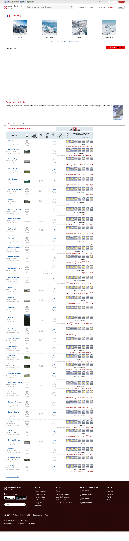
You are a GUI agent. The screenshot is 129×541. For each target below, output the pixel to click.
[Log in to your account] (121, 7)
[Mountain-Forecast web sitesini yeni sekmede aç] (15, 2)
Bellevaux (11, 355)
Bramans (11, 431)
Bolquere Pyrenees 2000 (17, 402)
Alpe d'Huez (12, 179)
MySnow (38, 506)
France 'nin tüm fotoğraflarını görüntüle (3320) (64, 41)
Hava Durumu (82, 7)
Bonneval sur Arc (14, 412)
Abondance (12, 141)
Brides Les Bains (14, 457)
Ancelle (10, 199)
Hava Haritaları (40, 494)
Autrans (11, 307)
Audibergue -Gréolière (16, 268)
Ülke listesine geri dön (12, 477)
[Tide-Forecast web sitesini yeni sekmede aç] (23, 2)
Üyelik (58, 491)
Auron (10, 287)
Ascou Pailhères (14, 257)
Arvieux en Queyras (15, 247)
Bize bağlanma (37, 515)
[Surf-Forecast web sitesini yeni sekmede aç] (7, 2)
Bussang (11, 466)
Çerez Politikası (31, 523)
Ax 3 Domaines (13, 329)
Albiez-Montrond (14, 169)
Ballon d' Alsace (13, 338)
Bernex (10, 364)
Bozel (10, 421)
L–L (19, 124)
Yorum (47, 515)
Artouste (11, 238)
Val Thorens (49, 37)
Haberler (92, 7)
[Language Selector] (15, 504)
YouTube (110, 500)
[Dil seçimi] (112, 2)
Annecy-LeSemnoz (15, 209)
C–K (14, 124)
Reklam (15, 515)
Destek (22, 515)
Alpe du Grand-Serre (15, 189)
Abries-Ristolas (13, 149)
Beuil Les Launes (14, 392)
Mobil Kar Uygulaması (63, 497)
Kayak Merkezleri (40, 491)
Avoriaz (10, 317)
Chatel (20, 37)
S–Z (30, 124)
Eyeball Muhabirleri (62, 500)
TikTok (109, 497)
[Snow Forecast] (13, 7)
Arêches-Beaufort (14, 219)
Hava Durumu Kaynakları (64, 503)
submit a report (47, 273)
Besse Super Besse (15, 382)
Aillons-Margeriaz (14, 159)
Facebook (110, 491)
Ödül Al (121, 1)
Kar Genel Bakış (40, 497)
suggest (27, 145)
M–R (24, 124)
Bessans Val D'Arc (14, 373)
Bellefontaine (13, 347)
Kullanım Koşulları (9, 523)
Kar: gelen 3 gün (117, 119)
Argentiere (12, 228)
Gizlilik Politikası (20, 523)
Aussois (11, 298)
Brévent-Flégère (14, 440)
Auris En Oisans (13, 277)
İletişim (28, 515)
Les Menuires (109, 37)
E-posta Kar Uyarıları (62, 494)
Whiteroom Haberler (41, 500)
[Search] (72, 7)
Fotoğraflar (102, 7)
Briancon (11, 449)
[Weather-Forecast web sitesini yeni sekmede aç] (30, 2)
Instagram (110, 494)
